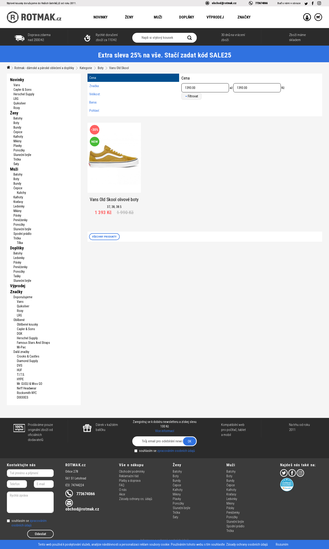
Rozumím (282, 544)
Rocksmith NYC (27, 393)
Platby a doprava (130, 480)
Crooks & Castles (28, 356)
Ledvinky (18, 206)
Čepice (17, 132)
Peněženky (20, 220)
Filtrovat (191, 96)
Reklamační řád (128, 476)
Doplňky (186, 17)
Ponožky (19, 150)
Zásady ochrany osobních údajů (247, 544)
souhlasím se (164, 451)
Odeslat (40, 534)
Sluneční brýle (22, 155)
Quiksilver (19, 103)
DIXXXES (22, 397)
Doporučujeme (22, 297)
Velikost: (95, 94)
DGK (19, 333)
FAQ (121, 485)
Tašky (17, 276)
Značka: (94, 86)
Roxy (16, 108)
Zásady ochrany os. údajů (135, 499)
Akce (122, 494)
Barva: (93, 102)
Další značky (21, 352)
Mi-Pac (21, 347)
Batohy (17, 118)
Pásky (17, 215)
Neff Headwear (26, 388)
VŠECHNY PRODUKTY (104, 236)
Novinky (100, 17)
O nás (123, 490)
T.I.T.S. (21, 374)
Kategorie (86, 68)
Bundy (17, 127)
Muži (158, 17)
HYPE (20, 379)
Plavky (17, 146)
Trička (17, 159)
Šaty (16, 164)
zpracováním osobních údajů (176, 451)
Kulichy (21, 192)
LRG (16, 99)
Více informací (164, 431)
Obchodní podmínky (132, 471)
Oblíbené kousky (27, 324)
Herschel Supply (23, 94)
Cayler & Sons (22, 89)
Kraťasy (18, 202)
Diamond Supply (27, 361)
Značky (244, 17)
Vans (16, 85)
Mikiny (17, 141)
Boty (100, 68)
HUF (19, 370)
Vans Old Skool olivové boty (114, 199)
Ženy (129, 17)
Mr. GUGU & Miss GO (29, 384)
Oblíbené (19, 320)
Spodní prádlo (22, 234)
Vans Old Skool (119, 68)
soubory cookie (159, 544)
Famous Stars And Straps (33, 342)
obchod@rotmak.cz (224, 3)
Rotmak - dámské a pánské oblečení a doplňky (44, 68)
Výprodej (215, 17)
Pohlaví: (94, 110)
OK (189, 441)
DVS (19, 365)
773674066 (261, 3)
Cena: (93, 78)
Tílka (20, 243)
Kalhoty (18, 136)
